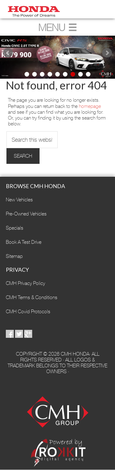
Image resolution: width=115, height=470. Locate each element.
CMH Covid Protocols (28, 311)
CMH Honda (57, 9)
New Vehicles (19, 200)
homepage (90, 106)
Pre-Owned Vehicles (26, 214)
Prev (8, 53)
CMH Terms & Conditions (31, 297)
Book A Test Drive (23, 242)
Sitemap (14, 256)
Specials (14, 228)
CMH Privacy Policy (25, 283)
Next (107, 53)
